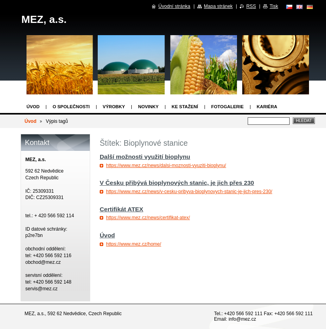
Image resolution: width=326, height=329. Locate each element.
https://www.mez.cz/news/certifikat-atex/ (148, 217)
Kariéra (267, 106)
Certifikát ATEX (121, 209)
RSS (251, 6)
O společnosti (71, 106)
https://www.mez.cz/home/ (133, 244)
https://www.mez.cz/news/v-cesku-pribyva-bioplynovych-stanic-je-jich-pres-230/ (189, 191)
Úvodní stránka (174, 6)
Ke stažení (185, 106)
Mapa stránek (218, 6)
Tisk (273, 6)
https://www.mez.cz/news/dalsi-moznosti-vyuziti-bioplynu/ (166, 165)
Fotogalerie (227, 106)
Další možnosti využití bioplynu (145, 156)
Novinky (148, 106)
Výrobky (114, 106)
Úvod (33, 106)
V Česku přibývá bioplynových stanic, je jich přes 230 (177, 182)
